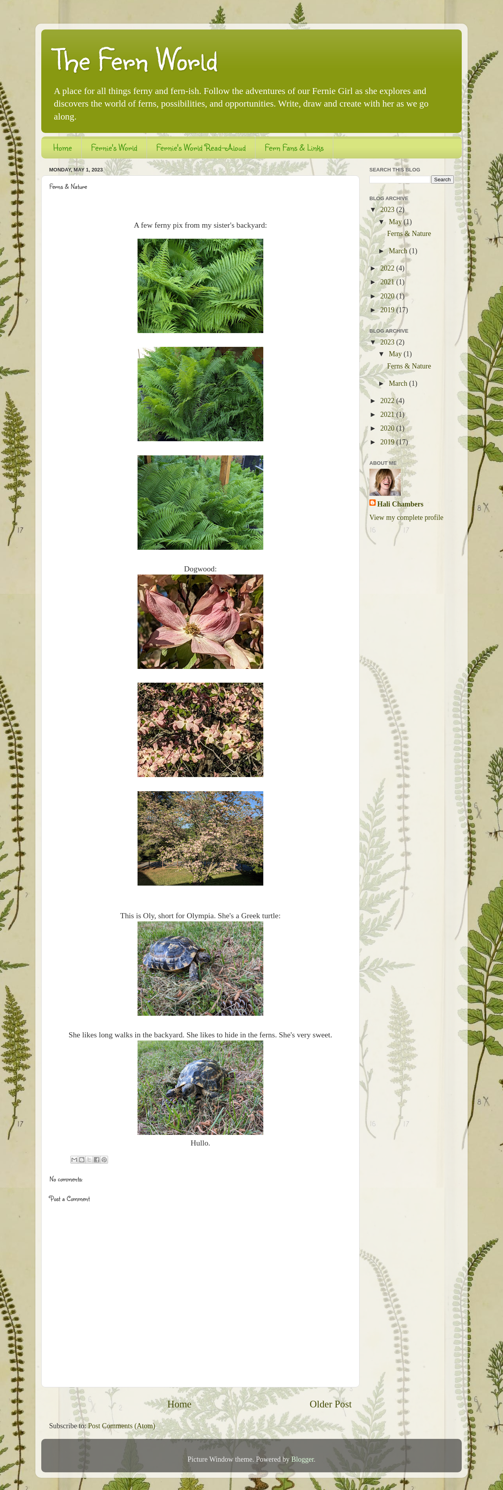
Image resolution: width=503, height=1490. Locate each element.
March (399, 251)
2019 (388, 310)
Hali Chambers (400, 504)
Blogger (302, 1459)
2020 (388, 296)
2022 (388, 268)
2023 (388, 210)
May (396, 222)
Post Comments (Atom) (121, 1426)
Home (62, 147)
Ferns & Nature (409, 234)
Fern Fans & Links (294, 147)
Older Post (331, 1404)
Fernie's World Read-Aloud (201, 147)
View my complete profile (406, 517)
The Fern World (135, 59)
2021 (388, 282)
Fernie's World (114, 147)
